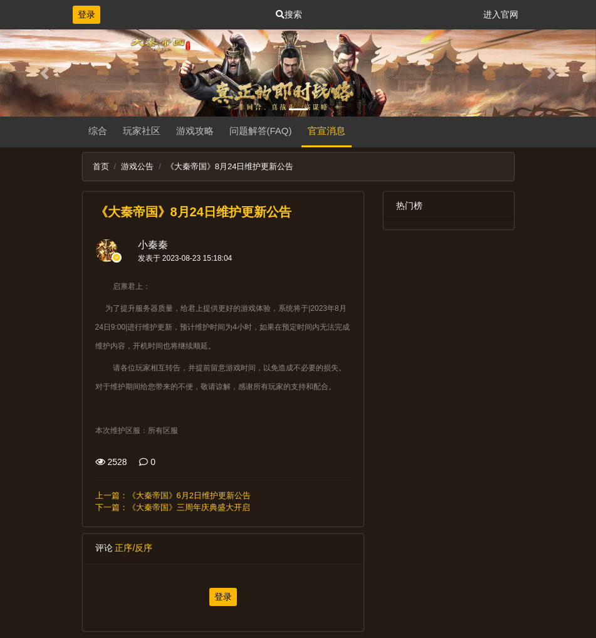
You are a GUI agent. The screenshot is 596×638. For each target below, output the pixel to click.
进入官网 (500, 14)
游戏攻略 (195, 130)
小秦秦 (153, 244)
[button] (45, 73)
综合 (97, 130)
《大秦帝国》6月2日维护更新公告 (189, 495)
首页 (101, 166)
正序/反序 (133, 548)
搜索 (289, 14)
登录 (86, 14)
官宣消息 (326, 130)
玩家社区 (141, 130)
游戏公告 (137, 166)
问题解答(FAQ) (260, 130)
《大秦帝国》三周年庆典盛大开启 (189, 507)
